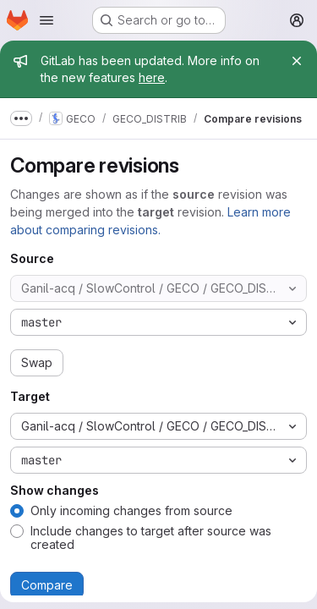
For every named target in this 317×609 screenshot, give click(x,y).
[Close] (297, 61)
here (152, 77)
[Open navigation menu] (46, 20)
